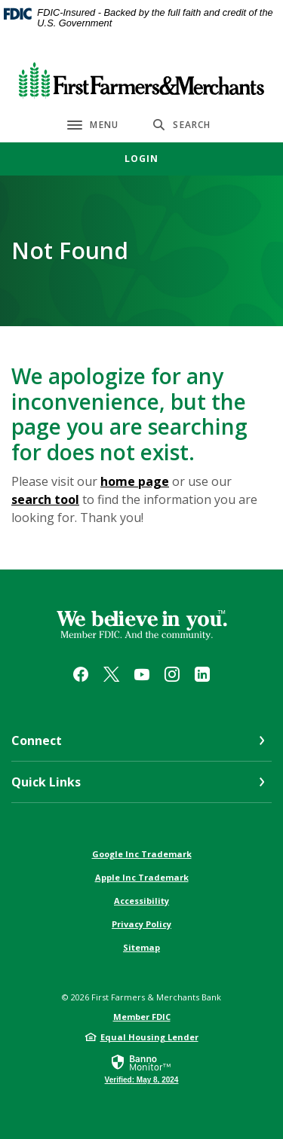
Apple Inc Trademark (142, 877)
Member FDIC (142, 1016)
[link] (142, 1068)
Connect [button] (36, 740)
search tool (45, 499)
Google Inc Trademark (142, 854)
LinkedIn (202, 674)
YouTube (141, 674)
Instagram (172, 674)
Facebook (80, 674)
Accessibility (141, 900)
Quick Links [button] (46, 782)
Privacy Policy (141, 924)
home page (134, 481)
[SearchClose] (182, 124)
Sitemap (141, 947)
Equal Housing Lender (149, 1037)
